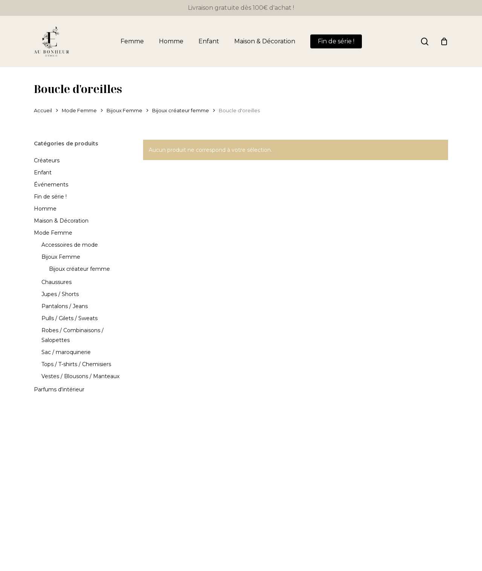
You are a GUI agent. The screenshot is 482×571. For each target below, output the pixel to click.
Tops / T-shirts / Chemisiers (76, 364)
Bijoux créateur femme (180, 110)
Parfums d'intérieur (59, 389)
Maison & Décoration (61, 220)
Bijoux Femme (124, 110)
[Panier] (444, 41)
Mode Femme (79, 110)
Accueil (43, 110)
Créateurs (46, 160)
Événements (51, 184)
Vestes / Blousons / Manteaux (80, 376)
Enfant (43, 172)
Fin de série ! (50, 196)
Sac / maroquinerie (66, 352)
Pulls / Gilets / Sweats (69, 318)
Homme (45, 208)
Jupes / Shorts (60, 294)
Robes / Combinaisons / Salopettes (72, 335)
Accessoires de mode (69, 244)
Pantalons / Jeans (64, 306)
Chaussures (56, 282)
